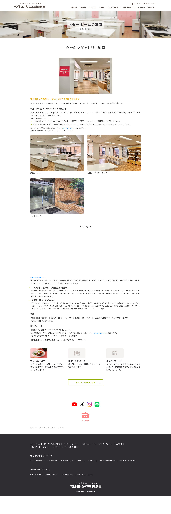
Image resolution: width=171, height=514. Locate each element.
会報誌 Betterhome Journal (122, 474)
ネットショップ (149, 3)
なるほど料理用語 (86, 474)
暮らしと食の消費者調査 (39, 474)
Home (32, 441)
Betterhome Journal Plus (40, 478)
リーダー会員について (73, 491)
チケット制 (92, 7)
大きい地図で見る (37, 277)
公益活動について (54, 491)
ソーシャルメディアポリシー (117, 457)
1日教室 (102, 7)
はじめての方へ (139, 7)
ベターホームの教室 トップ (85, 393)
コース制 (83, 7)
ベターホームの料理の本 (95, 491)
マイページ (136, 3)
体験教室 (74, 7)
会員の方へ (151, 7)
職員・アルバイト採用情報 (56, 457)
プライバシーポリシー (78, 457)
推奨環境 (33, 460)
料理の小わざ (58, 474)
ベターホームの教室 (45, 441)
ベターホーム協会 (37, 491)
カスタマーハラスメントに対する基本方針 (84, 460)
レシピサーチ (102, 474)
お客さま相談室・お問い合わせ (53, 460)
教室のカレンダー (69, 128)
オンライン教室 (112, 7)
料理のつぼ (71, 474)
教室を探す (127, 7)
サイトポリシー (97, 457)
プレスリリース (36, 457)
